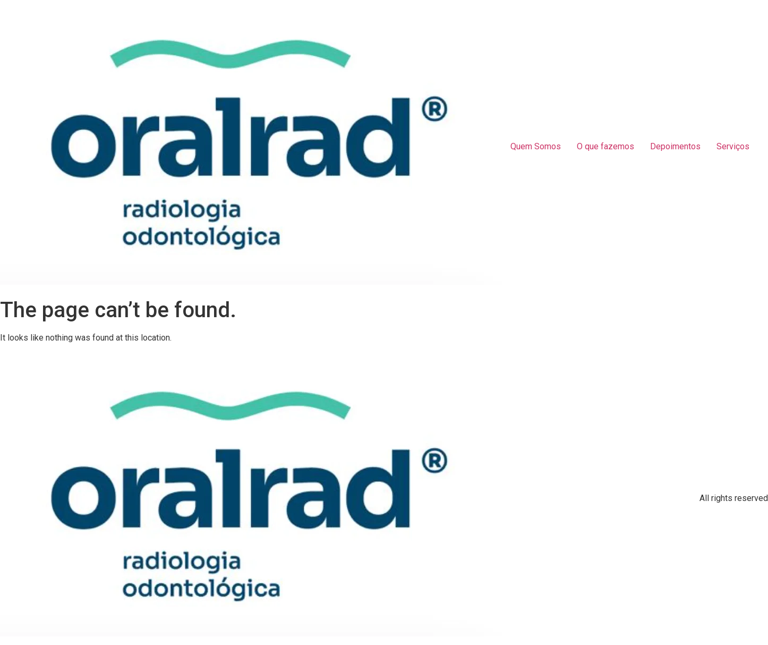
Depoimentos (675, 146)
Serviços (732, 146)
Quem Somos (535, 146)
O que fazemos (605, 146)
